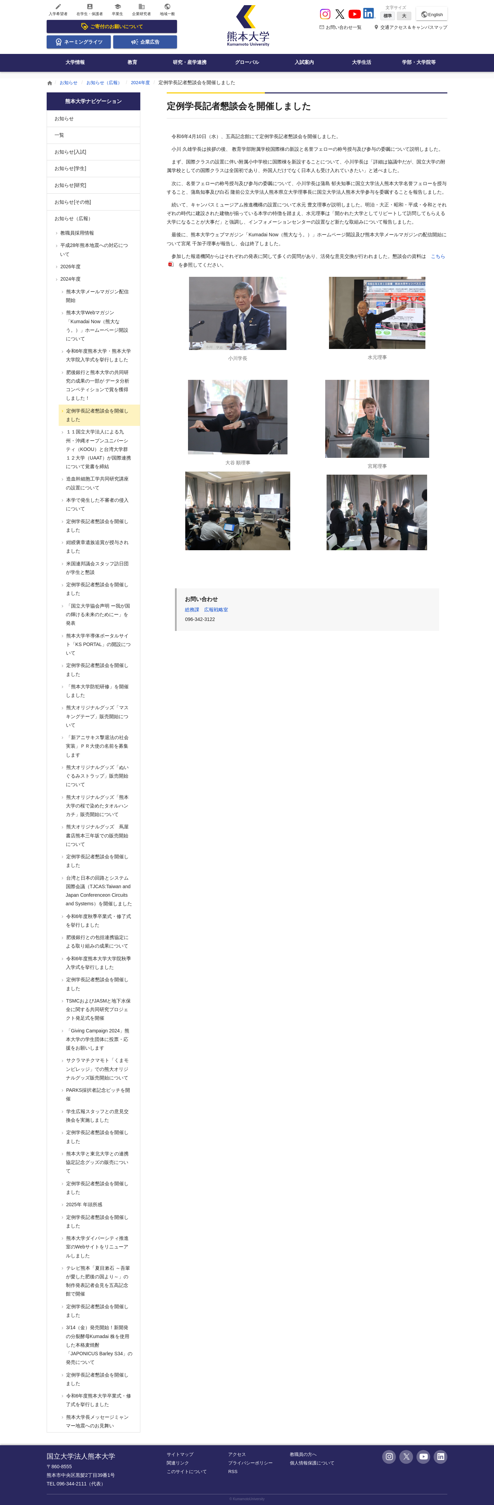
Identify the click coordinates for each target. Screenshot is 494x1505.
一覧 (59, 135)
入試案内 (304, 62)
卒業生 (117, 9)
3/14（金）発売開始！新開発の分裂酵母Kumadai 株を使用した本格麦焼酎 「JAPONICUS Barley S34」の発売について (98, 1345)
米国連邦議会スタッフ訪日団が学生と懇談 (97, 568)
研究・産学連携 (190, 62)
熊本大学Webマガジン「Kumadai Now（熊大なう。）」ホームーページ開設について (96, 325)
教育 (132, 62)
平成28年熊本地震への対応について (93, 249)
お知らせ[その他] (73, 202)
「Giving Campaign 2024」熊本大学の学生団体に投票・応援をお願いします (97, 1039)
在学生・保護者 (89, 9)
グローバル (247, 62)
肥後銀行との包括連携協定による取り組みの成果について (97, 942)
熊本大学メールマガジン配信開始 (97, 296)
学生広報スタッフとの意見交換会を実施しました (97, 1116)
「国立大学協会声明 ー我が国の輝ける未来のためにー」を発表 (97, 614)
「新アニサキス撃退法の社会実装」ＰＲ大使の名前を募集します (97, 746)
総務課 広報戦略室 (206, 609)
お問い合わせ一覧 (340, 27)
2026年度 (70, 266)
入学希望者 (58, 9)
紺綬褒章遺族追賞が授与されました (97, 547)
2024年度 (145, 82)
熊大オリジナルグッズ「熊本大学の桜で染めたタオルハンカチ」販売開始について (97, 805)
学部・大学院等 (419, 62)
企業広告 (145, 42)
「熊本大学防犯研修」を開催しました (97, 691)
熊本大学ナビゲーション (93, 101)
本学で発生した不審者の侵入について (97, 504)
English (432, 14)
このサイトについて (187, 1471)
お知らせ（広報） (107, 82)
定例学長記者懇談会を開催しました (97, 415)
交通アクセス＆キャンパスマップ (410, 27)
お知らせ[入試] (70, 152)
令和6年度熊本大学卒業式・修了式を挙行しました (98, 1400)
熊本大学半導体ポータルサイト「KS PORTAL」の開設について (98, 644)
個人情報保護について (312, 1463)
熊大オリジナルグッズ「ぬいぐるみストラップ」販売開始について (97, 776)
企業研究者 (141, 9)
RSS (232, 1471)
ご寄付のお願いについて (112, 26)
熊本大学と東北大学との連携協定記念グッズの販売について (97, 1162)
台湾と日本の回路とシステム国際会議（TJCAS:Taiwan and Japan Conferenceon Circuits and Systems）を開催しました (98, 891)
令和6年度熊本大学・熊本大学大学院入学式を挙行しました (98, 355)
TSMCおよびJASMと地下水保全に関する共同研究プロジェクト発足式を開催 (98, 1009)
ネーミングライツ (79, 42)
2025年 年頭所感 (83, 1204)
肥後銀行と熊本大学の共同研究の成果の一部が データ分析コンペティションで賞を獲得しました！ (97, 385)
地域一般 (167, 9)
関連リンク (178, 1463)
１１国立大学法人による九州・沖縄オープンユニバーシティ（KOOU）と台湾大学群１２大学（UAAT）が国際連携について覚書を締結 (98, 449)
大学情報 (75, 62)
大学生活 (361, 62)
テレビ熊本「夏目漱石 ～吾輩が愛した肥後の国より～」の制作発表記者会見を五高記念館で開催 (97, 1281)
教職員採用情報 (76, 233)
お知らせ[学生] (70, 168)
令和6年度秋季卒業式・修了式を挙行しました (98, 921)
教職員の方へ (303, 1454)
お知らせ (69, 82)
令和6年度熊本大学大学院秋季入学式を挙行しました (98, 963)
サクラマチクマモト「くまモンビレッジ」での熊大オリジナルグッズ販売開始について (97, 1068)
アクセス (237, 1454)
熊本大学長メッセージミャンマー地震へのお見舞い (97, 1421)
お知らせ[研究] (70, 185)
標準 (388, 15)
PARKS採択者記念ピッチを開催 (97, 1094)
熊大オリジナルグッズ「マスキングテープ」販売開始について (97, 716)
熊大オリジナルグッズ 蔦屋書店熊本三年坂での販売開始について (97, 835)
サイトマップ (180, 1454)
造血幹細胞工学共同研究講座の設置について (97, 483)
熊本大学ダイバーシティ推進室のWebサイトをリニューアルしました (97, 1246)
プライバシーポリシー (250, 1463)
